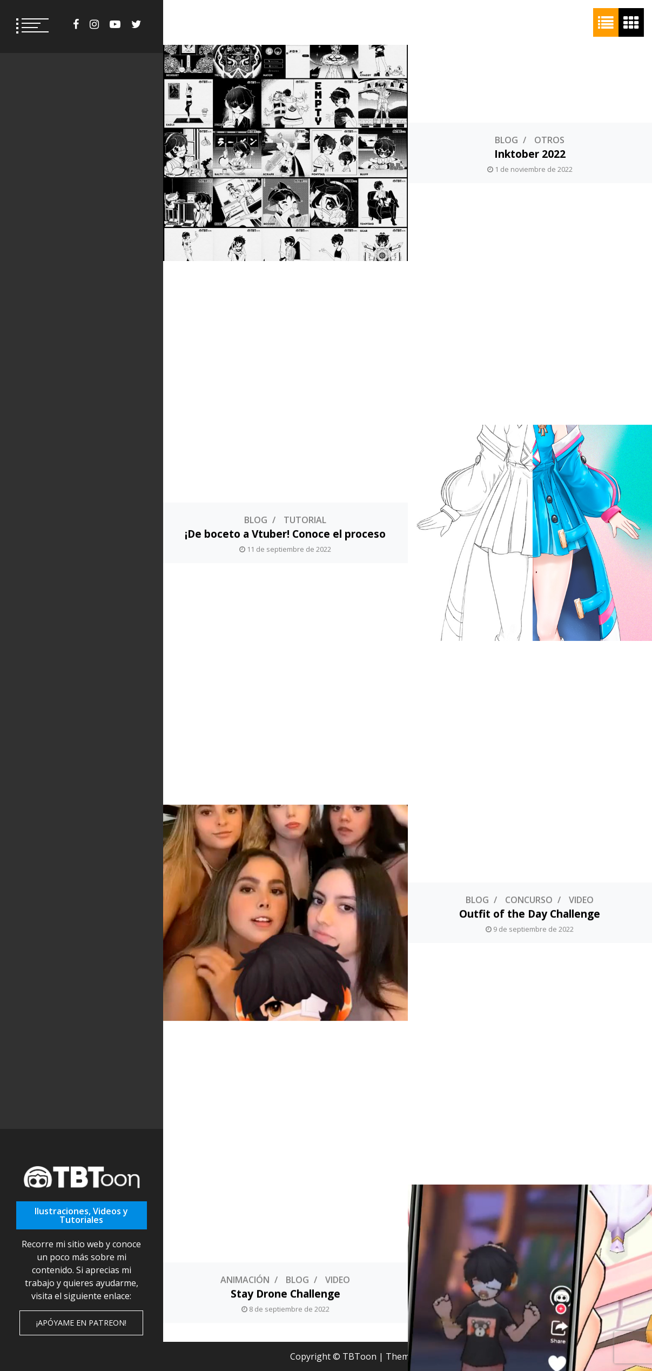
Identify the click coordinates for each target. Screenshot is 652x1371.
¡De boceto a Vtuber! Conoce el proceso (285, 370)
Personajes (285, 1221)
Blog (506, 140)
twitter (136, 24)
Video (581, 572)
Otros (549, 140)
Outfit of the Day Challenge (529, 586)
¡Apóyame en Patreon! (81, 1323)
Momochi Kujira (285, 1234)
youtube (115, 24)
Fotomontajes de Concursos (529, 1018)
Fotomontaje (581, 1005)
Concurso (529, 572)
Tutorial (305, 356)
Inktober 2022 (530, 153)
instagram (94, 24)
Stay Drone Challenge (285, 802)
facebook (76, 24)
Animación (245, 788)
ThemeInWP (498, 1356)
